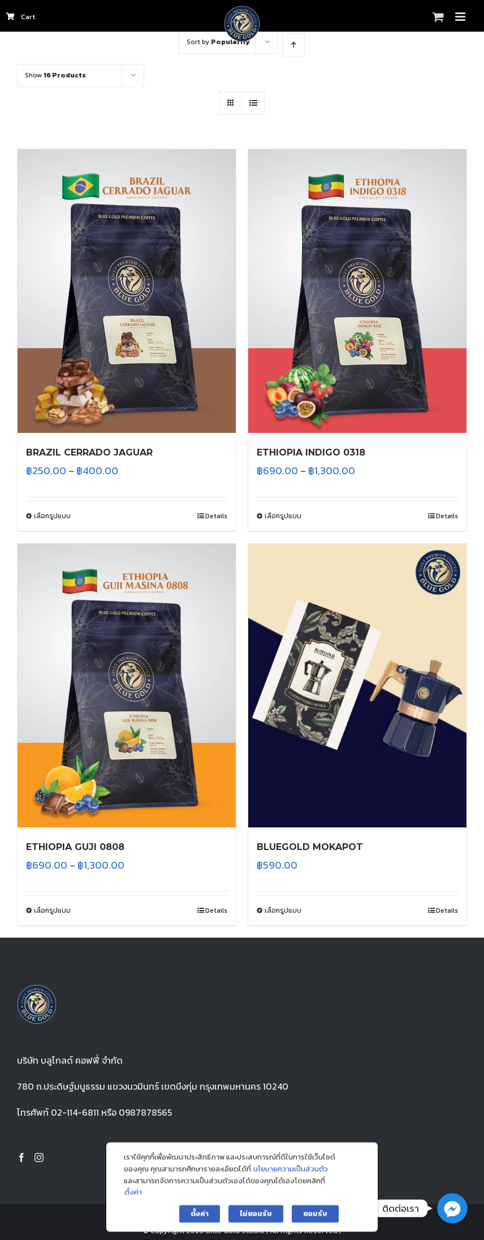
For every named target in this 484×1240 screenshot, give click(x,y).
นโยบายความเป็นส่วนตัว (290, 1179)
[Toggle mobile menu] (461, 17)
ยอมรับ (315, 1224)
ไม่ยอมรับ (256, 1224)
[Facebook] (21, 1157)
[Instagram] (39, 1157)
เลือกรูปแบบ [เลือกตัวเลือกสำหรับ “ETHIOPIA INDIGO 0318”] (283, 516)
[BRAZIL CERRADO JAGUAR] (127, 291)
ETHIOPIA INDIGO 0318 (311, 452)
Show (55, 75)
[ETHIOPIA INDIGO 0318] (357, 291)
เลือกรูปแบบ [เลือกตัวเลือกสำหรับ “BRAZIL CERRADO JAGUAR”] (52, 516)
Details (216, 516)
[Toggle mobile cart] (438, 17)
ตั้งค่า (133, 1202)
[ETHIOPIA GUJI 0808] (127, 685)
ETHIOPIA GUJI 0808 (75, 847)
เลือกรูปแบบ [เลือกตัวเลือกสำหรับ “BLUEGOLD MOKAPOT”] (283, 910)
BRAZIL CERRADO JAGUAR (89, 452)
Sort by (218, 42)
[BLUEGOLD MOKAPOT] (357, 685)
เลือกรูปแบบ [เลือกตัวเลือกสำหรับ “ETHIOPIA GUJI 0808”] (52, 910)
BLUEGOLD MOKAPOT (310, 847)
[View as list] (253, 103)
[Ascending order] (294, 45)
